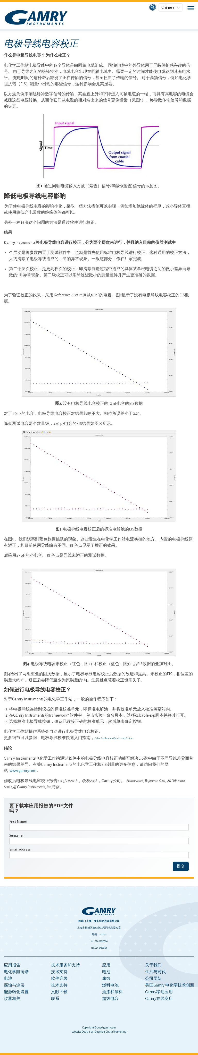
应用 (106, 965)
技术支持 (59, 972)
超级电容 (110, 999)
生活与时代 (155, 972)
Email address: (20, 849)
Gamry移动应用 (159, 992)
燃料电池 (110, 985)
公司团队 (153, 978)
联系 (55, 999)
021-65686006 (101, 941)
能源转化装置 (16, 992)
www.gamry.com (23, 771)
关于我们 (153, 965)
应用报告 (12, 965)
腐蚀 (106, 978)
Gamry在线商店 (159, 999)
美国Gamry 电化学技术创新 (169, 985)
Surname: (16, 835)
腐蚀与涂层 (14, 985)
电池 (8, 978)
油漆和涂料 (112, 992)
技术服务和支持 (65, 965)
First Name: (18, 822)
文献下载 (59, 992)
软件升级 (59, 978)
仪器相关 (12, 999)
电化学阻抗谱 (16, 972)
